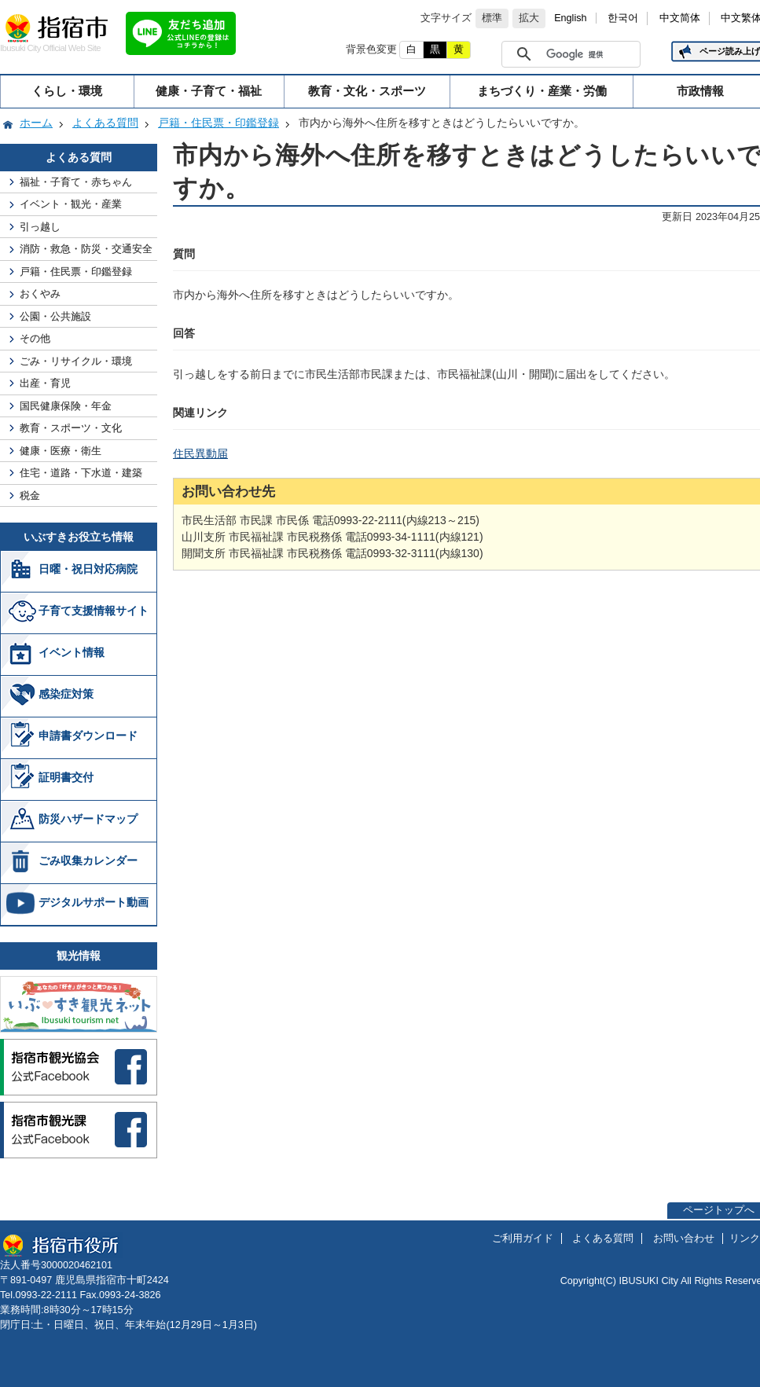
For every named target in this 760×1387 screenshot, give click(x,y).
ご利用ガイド (522, 1238)
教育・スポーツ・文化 (71, 428)
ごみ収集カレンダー (88, 860)
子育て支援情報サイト (94, 610)
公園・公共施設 (55, 316)
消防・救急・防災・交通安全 (86, 249)
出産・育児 (45, 383)
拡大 (529, 18)
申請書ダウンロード (88, 735)
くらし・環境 (66, 90)
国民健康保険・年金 (66, 406)
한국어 (623, 18)
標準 (492, 18)
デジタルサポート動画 (94, 902)
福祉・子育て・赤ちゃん (76, 182)
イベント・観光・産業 (71, 204)
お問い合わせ (683, 1238)
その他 (35, 338)
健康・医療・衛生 (60, 451)
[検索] (589, 54)
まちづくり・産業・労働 (542, 90)
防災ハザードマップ (88, 819)
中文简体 (679, 18)
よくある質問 (105, 122)
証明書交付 (66, 777)
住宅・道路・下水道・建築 (81, 473)
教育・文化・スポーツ (367, 90)
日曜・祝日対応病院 (88, 569)
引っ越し (40, 227)
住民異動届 (200, 453)
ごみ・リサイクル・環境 (76, 361)
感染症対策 (66, 694)
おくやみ (40, 293)
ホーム (36, 122)
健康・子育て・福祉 (209, 90)
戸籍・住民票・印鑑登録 (218, 122)
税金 (30, 495)
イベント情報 (72, 652)
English (570, 18)
